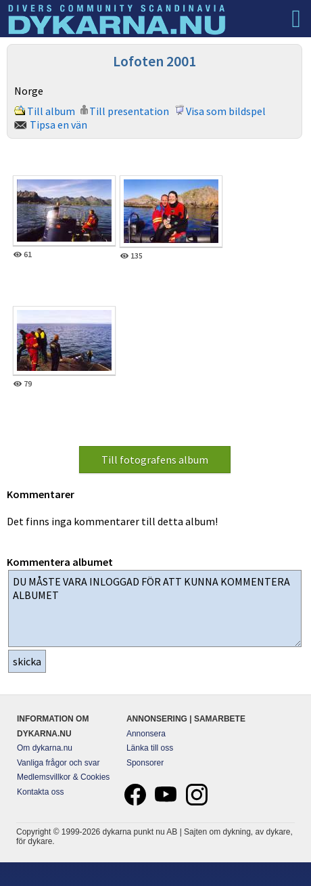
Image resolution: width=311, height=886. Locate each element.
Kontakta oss (40, 792)
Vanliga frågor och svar (58, 763)
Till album (51, 111)
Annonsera (146, 733)
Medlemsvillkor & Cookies (63, 777)
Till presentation (129, 111)
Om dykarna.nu (44, 748)
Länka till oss (149, 748)
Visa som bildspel (226, 111)
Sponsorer (145, 763)
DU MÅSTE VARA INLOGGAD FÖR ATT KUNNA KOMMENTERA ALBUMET (155, 608)
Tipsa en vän (58, 124)
